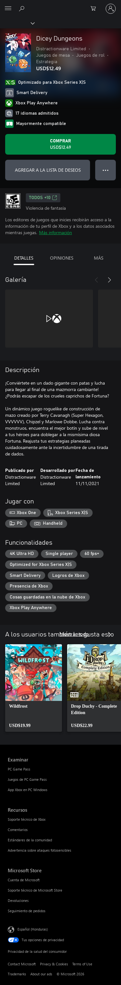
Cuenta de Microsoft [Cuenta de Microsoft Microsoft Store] (24, 880)
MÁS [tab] (98, 258)
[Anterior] (96, 279)
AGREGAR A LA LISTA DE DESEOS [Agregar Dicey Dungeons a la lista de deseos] (48, 170)
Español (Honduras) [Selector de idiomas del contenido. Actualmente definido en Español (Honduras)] (32, 929)
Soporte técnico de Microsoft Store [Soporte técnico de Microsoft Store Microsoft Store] (35, 890)
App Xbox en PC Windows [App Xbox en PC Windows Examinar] (27, 790)
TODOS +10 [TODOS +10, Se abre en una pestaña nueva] (43, 197)
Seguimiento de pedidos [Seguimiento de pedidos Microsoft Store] (26, 911)
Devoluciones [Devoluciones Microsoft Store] (18, 900)
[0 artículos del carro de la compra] (95, 8)
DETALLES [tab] (23, 258)
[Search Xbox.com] (22, 8)
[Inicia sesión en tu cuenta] (110, 8)
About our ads (41, 974)
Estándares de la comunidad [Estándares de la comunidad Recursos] (30, 840)
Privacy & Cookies (54, 964)
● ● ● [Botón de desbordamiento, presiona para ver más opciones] (106, 170)
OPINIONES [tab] (61, 258)
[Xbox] (17, 22)
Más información (55, 232)
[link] (33, 688)
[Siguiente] (109, 279)
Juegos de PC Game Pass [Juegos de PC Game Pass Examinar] (27, 779)
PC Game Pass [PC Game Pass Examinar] (19, 769)
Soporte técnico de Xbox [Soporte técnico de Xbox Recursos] (26, 819)
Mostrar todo (74, 633)
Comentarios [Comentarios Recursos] (18, 829)
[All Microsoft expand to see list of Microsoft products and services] (8, 8)
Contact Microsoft (22, 964)
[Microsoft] (60, 5)
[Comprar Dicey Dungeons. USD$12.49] (60, 144)
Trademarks (17, 974)
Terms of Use (82, 964)
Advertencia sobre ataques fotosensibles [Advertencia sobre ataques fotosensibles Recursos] (39, 850)
